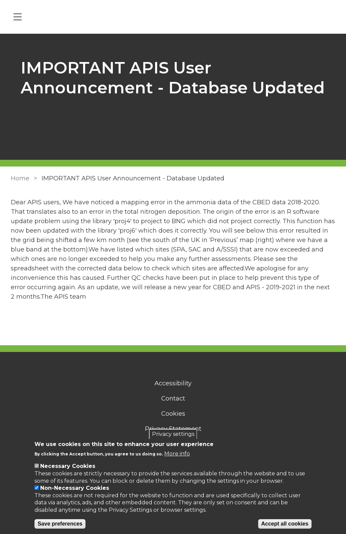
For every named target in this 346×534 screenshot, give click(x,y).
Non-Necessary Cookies (74, 488)
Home (20, 178)
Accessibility (173, 383)
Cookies (173, 413)
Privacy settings (173, 434)
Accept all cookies (284, 524)
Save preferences (60, 524)
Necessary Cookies (67, 466)
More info (177, 453)
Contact (173, 398)
